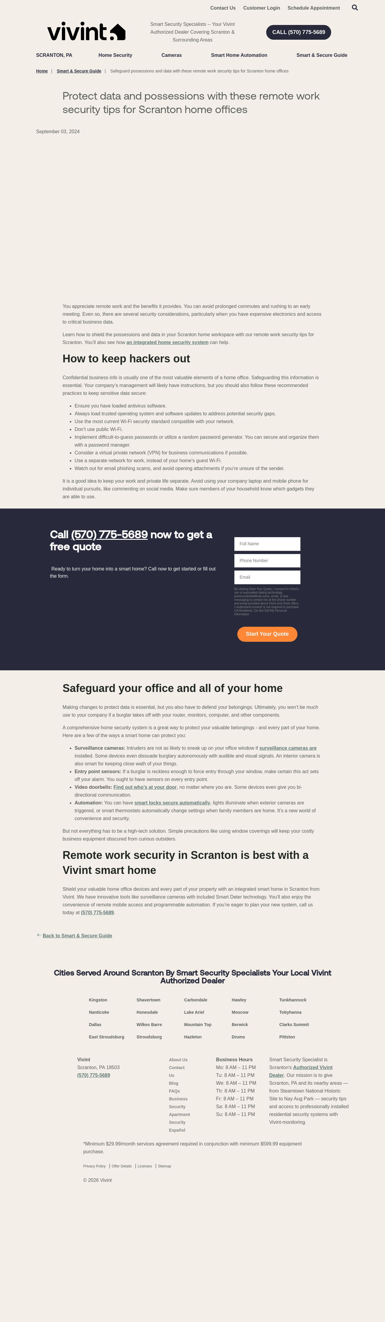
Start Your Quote (267, 634)
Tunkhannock (292, 1125)
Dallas (95, 1150)
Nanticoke (99, 1138)
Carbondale (195, 1125)
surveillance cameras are (287, 748)
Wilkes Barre (149, 1150)
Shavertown (148, 1125)
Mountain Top (197, 1150)
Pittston (287, 1162)
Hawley (239, 1125)
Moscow (240, 1138)
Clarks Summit (294, 1150)
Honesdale (147, 1138)
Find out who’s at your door (145, 787)
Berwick (240, 1150)
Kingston (98, 1125)
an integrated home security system (168, 342)
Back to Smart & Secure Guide (74, 936)
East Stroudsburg (106, 1162)
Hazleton (193, 1162)
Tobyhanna (290, 1138)
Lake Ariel (194, 1138)
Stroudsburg (149, 1162)
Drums (238, 1162)
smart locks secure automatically (172, 802)
